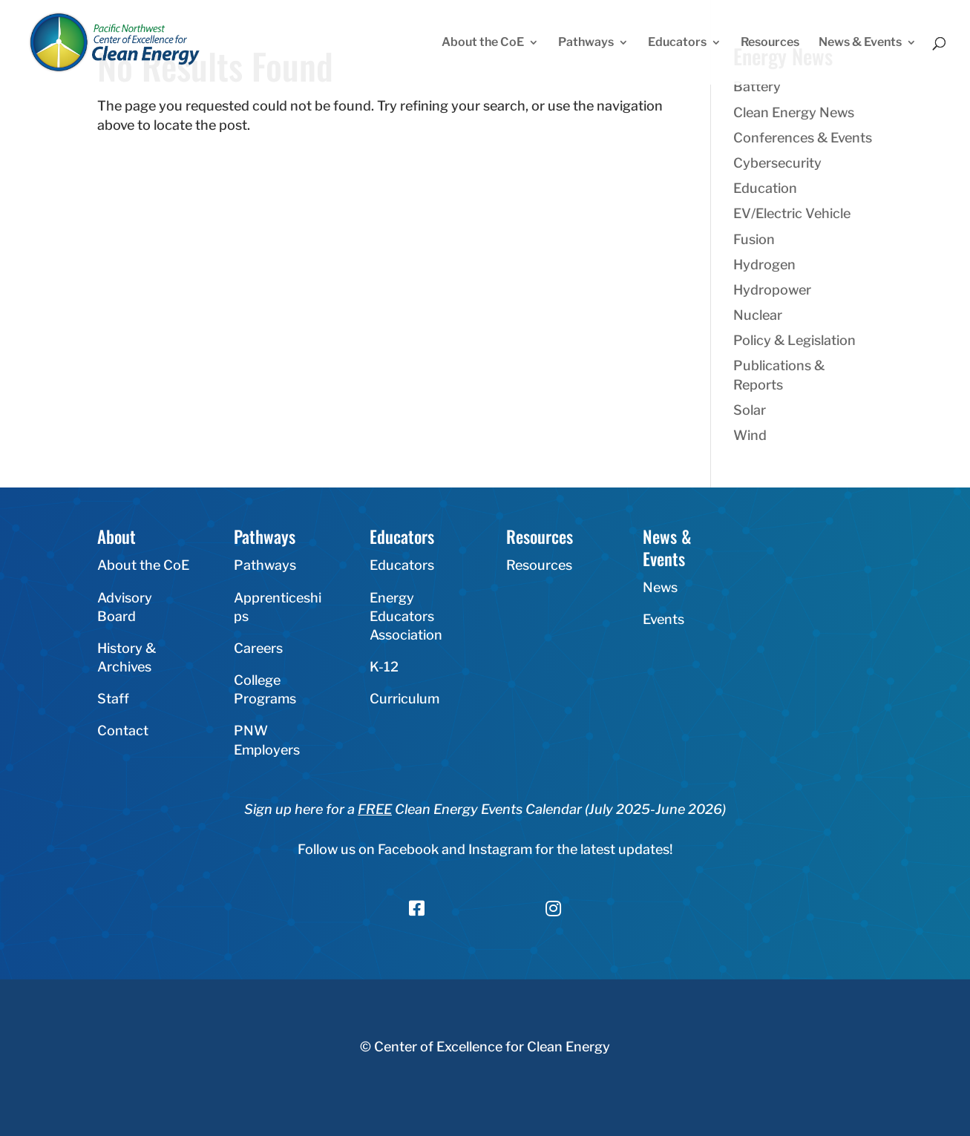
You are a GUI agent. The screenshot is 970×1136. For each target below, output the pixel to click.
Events (663, 619)
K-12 (384, 666)
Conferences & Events (802, 137)
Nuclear (757, 315)
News (660, 587)
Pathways (586, 43)
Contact (122, 730)
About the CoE (483, 43)
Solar (749, 410)
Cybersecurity (777, 163)
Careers (258, 648)
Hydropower (772, 290)
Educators (677, 43)
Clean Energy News (793, 112)
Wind (750, 435)
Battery (757, 86)
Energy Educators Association (406, 616)
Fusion (754, 239)
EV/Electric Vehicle (792, 213)
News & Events (860, 43)
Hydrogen (764, 264)
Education (765, 188)
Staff (113, 698)
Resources (770, 43)
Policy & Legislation (794, 340)
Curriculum (404, 698)
